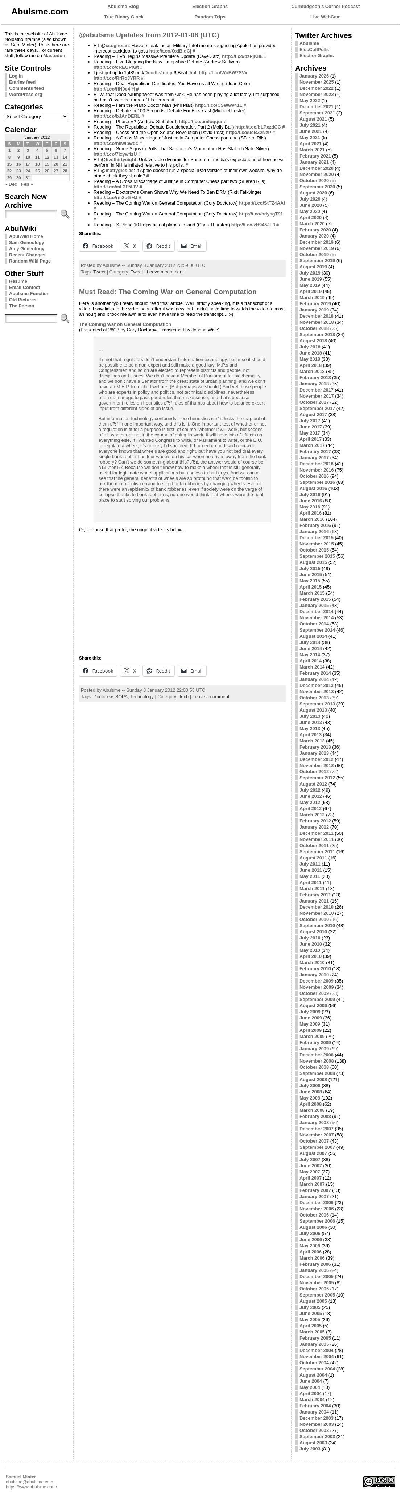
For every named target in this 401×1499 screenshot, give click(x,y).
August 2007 (313, 1153)
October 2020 (314, 180)
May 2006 (309, 1245)
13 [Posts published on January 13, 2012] (56, 157)
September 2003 (317, 1436)
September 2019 (317, 260)
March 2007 (312, 1184)
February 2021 (315, 156)
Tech (184, 696)
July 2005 (310, 1307)
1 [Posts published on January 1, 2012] (9, 150)
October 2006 (314, 1215)
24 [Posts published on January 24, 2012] (27, 171)
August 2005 (313, 1301)
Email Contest (24, 287)
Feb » (27, 184)
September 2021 (317, 113)
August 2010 (313, 931)
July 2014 (310, 642)
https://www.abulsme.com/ (31, 1487)
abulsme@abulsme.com (29, 1482)
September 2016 (317, 482)
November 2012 (316, 765)
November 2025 (316, 82)
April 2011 (310, 882)
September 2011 (317, 851)
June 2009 (310, 1018)
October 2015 (314, 550)
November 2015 (316, 544)
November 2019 (316, 248)
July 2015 (310, 568)
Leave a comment (165, 272)
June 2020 (310, 205)
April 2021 (310, 143)
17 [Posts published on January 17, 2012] (27, 164)
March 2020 (312, 223)
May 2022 (309, 100)
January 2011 (314, 901)
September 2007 (317, 1147)
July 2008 (310, 1085)
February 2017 (315, 451)
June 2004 (310, 1381)
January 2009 (314, 1048)
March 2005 (312, 1332)
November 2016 (316, 470)
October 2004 (314, 1362)
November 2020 (316, 174)
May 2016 (309, 507)
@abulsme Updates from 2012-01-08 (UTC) (149, 35)
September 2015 (317, 556)
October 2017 (314, 402)
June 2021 (310, 131)
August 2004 (313, 1375)
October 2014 (314, 624)
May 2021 (309, 137)
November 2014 (316, 617)
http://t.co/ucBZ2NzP (248, 132)
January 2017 (314, 457)
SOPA (121, 696)
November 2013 (316, 691)
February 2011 (315, 894)
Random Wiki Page (30, 261)
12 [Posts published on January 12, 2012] (47, 157)
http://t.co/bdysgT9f (260, 214)
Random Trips (210, 17)
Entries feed (22, 82)
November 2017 (316, 396)
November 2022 (316, 94)
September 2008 (317, 1073)
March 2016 (312, 519)
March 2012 (312, 814)
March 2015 (312, 593)
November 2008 (316, 1061)
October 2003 (314, 1430)
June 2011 (310, 870)
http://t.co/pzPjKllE (242, 56)
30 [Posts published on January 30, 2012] (18, 178)
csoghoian (117, 45)
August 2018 (313, 340)
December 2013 (316, 685)
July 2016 (310, 494)
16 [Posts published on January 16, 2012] (18, 164)
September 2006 (317, 1221)
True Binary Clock (124, 17)
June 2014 (310, 648)
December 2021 (316, 106)
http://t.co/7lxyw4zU (115, 154)
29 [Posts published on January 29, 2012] (9, 178)
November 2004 (316, 1356)
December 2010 (316, 907)
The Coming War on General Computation (125, 324)
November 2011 (316, 839)
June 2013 (310, 722)
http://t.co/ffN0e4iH (114, 89)
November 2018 (316, 322)
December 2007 (316, 1128)
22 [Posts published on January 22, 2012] (9, 171)
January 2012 (314, 827)
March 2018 (312, 371)
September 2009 (317, 999)
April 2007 (310, 1178)
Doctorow (102, 696)
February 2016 (315, 525)
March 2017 (312, 445)
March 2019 (312, 297)
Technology (142, 696)
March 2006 (312, 1258)
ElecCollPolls (314, 49)
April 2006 (310, 1252)
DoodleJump (158, 72)
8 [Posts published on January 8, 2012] (9, 157)
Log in (16, 76)
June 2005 (310, 1313)
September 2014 (317, 630)
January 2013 (314, 753)
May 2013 (309, 728)
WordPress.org (25, 94)
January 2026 (314, 76)
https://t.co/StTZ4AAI (262, 203)
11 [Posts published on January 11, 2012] (37, 157)
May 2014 (309, 654)
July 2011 (310, 864)
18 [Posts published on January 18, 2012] (37, 164)
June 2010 (310, 944)
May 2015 (309, 580)
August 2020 (313, 193)
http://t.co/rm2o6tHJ (115, 197)
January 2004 (314, 1412)
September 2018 (317, 334)
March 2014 (312, 667)
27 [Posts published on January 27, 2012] (56, 171)
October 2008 (314, 1067)
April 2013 (310, 734)
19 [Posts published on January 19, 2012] (47, 164)
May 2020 (309, 211)
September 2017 (317, 408)
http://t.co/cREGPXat (116, 67)
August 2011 (313, 858)
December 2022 (316, 88)
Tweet (99, 272)
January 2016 (314, 531)
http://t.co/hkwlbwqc (116, 143)
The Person (21, 306)
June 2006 (310, 1239)
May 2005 (309, 1319)
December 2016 (316, 463)
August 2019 (313, 266)
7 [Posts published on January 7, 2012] (65, 150)
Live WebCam (325, 17)
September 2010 (317, 925)
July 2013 (310, 716)
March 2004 (312, 1399)
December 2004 (316, 1350)
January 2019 (314, 310)
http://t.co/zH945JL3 (253, 224)
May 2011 (309, 876)
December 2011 (316, 833)
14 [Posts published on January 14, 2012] (65, 157)
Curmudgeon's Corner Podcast (326, 6)
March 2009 (312, 1036)
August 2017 (313, 414)
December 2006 (316, 1202)
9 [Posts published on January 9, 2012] (18, 157)
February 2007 (315, 1190)
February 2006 (315, 1264)
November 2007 (316, 1135)
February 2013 (315, 747)
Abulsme (309, 43)
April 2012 (310, 808)
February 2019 (315, 303)
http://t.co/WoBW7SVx (223, 72)
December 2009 (316, 981)
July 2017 (310, 420)
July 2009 (310, 1011)
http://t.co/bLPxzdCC (258, 127)
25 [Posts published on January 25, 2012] (37, 171)
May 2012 (309, 802)
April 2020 (310, 217)
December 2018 (316, 316)
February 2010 (315, 968)
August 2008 (313, 1079)
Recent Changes (27, 254)
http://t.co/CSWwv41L (219, 105)
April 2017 (310, 439)
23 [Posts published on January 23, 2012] (18, 171)
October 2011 (314, 845)
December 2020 (316, 168)
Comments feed (26, 88)
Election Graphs (210, 6)
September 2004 (317, 1369)
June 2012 (310, 796)
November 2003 (316, 1424)
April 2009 (310, 1030)
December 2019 (316, 242)
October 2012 (314, 771)
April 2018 (310, 365)
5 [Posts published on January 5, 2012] (47, 150)
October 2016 (314, 476)
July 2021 (310, 125)
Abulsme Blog (123, 6)
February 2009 (315, 1042)
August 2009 (313, 1005)
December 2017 (316, 390)
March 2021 (312, 149)
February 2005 (315, 1338)
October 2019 (314, 254)
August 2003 (313, 1442)
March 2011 (312, 888)
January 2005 (314, 1344)
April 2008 (310, 1104)
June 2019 (310, 279)
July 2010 (310, 938)
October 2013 (314, 697)
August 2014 (313, 636)
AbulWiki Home (26, 236)
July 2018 (310, 346)
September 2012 (317, 777)
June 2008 (310, 1091)
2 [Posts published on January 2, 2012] (18, 150)
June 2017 (310, 427)
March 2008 (312, 1110)
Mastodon (54, 55)
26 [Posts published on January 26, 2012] (47, 171)
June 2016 (310, 500)
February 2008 (315, 1116)
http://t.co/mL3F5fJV (116, 186)
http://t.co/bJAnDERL (117, 116)
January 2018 (314, 383)
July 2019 (310, 273)
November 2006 (316, 1208)
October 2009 (314, 993)
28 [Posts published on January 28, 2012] (65, 171)
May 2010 (309, 950)
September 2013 (317, 704)
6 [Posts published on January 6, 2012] (56, 150)
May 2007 (309, 1172)
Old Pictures (22, 299)
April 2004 (310, 1393)
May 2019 (309, 285)
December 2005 (316, 1276)
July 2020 (310, 199)
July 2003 (310, 1449)
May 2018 (309, 359)
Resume (18, 281)
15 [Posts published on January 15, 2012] (9, 164)
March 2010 (312, 962)
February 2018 (315, 377)
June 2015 (310, 574)
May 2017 (309, 433)
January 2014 (314, 679)
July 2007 (310, 1159)
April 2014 (310, 660)
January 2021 (314, 162)
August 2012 (313, 784)
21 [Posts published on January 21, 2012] (65, 164)
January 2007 (314, 1196)
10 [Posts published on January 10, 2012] (27, 157)
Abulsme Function (29, 293)
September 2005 (317, 1295)
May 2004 (309, 1387)
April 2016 (310, 513)
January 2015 (314, 605)
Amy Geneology (26, 248)
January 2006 (314, 1270)
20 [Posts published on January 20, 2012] (56, 164)
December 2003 (316, 1418)
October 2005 (314, 1288)
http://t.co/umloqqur (201, 121)
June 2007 (310, 1165)
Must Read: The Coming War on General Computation (168, 292)
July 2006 (310, 1233)
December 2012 (316, 759)
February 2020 (315, 230)
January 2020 (314, 236)
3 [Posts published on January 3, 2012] (27, 150)
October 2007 (314, 1141)
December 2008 (316, 1055)
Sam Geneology (26, 242)
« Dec (11, 184)
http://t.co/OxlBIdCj (170, 51)
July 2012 (310, 790)
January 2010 (314, 974)
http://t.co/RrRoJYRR (117, 78)
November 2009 (316, 987)
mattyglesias (120, 170)
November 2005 (316, 1282)
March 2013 (312, 741)
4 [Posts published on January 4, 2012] (37, 150)
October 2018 (314, 328)
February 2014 (315, 673)
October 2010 (314, 919)
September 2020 (317, 186)
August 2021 (313, 119)
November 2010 (316, 913)
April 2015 (310, 587)
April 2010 (310, 956)
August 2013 (313, 710)
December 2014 (316, 611)
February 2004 (315, 1405)
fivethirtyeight (121, 159)
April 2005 (310, 1325)
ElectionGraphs (316, 55)
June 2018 (310, 353)
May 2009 (309, 1024)
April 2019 (310, 291)
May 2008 (309, 1098)
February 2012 (315, 821)
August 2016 (313, 488)
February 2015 (315, 599)
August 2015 (313, 562)
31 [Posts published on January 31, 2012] (27, 178)
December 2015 (316, 537)
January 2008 (314, 1122)
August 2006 (313, 1227)
